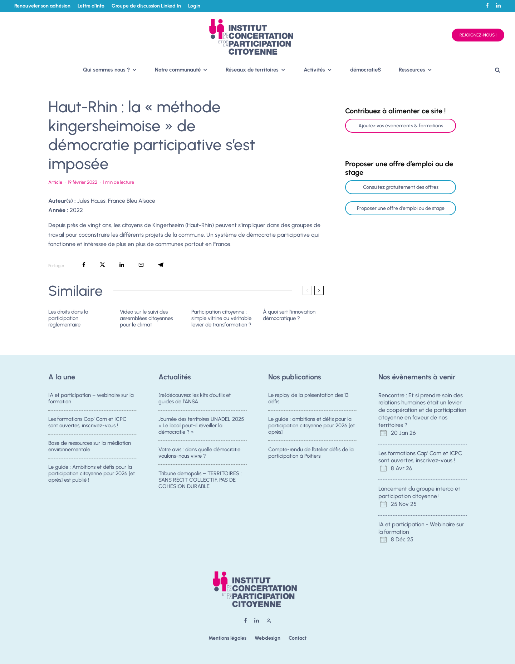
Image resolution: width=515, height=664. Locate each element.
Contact (297, 638)
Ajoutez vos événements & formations (400, 126)
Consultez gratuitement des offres (400, 187)
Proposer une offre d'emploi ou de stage (401, 208)
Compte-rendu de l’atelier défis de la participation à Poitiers (311, 453)
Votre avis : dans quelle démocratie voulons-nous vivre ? (199, 453)
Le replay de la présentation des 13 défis (308, 398)
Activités (314, 70)
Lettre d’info (91, 6)
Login (194, 6)
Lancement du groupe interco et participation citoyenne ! (419, 492)
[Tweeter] (102, 264)
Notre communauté (178, 70)
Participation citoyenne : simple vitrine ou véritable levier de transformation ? (221, 318)
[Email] (141, 264)
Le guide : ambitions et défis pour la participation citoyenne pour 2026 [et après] (311, 425)
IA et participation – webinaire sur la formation (91, 398)
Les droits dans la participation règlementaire (68, 318)
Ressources (412, 70)
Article (55, 182)
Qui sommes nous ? (106, 70)
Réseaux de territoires (252, 70)
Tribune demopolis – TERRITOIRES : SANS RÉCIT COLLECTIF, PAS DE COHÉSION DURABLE (200, 483)
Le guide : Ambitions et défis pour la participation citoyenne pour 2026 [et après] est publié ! (91, 477)
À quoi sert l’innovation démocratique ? (289, 315)
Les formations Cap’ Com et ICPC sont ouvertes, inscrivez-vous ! (87, 422)
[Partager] (83, 264)
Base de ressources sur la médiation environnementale (89, 447)
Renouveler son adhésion (42, 6)
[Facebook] (487, 5)
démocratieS (365, 70)
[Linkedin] (498, 5)
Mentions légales (227, 638)
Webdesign (267, 638)
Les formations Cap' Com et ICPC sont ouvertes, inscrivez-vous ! (420, 457)
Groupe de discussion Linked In (146, 6)
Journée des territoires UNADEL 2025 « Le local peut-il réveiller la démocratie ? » (201, 425)
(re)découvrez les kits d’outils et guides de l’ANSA (194, 398)
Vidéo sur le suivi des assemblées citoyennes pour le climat (146, 318)
